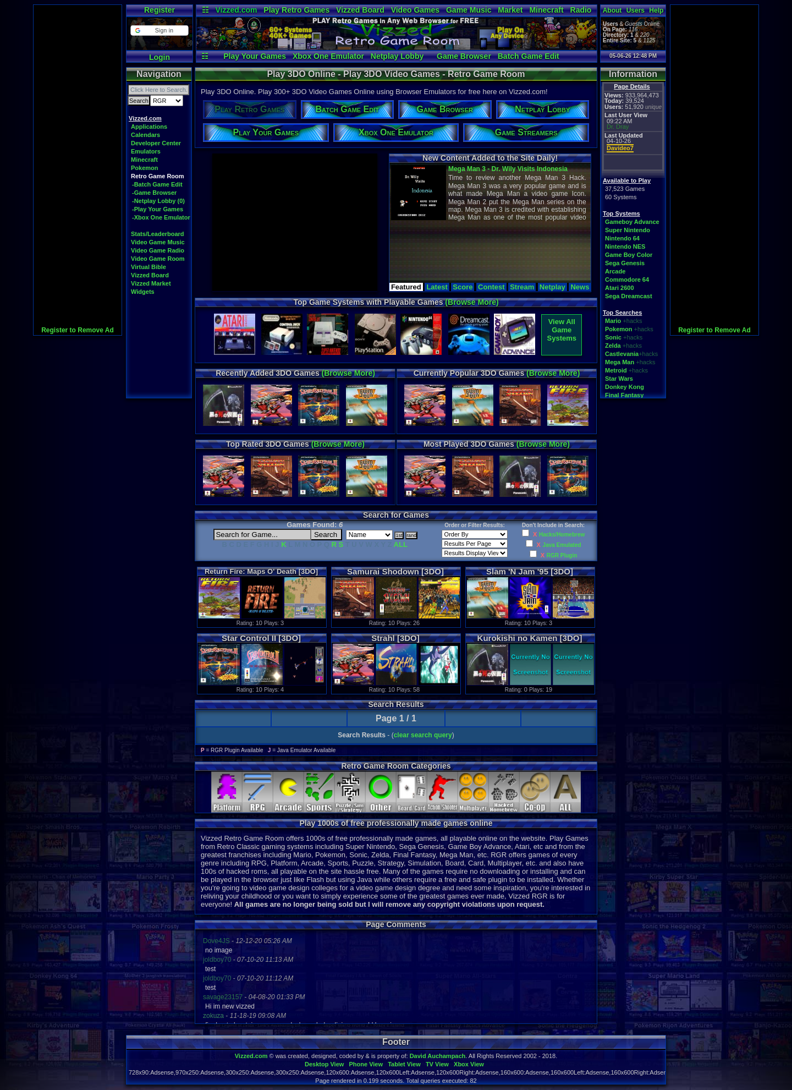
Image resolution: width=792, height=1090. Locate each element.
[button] (159, 30)
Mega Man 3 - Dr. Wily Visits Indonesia (508, 169)
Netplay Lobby (397, 56)
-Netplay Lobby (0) (158, 201)
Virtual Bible (148, 267)
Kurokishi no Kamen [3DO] (529, 638)
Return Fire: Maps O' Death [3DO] (261, 571)
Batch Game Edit (528, 56)
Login (159, 57)
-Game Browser (154, 192)
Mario (613, 320)
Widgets (143, 291)
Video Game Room (158, 258)
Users (635, 10)
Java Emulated (562, 545)
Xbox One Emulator (328, 56)
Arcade (615, 271)
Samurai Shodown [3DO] (395, 571)
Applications (149, 126)
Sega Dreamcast (628, 296)
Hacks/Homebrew (562, 535)
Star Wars (619, 378)
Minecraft (546, 10)
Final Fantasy (624, 395)
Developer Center (156, 143)
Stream (522, 287)
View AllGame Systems (561, 329)
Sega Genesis (625, 263)
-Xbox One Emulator (161, 217)
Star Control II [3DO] (261, 638)
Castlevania (622, 353)
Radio (581, 10)
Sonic (613, 337)
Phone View (366, 1064)
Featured (406, 287)
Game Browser (464, 56)
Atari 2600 (619, 287)
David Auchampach (438, 1056)
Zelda (613, 345)
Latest (436, 287)
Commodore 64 (627, 279)
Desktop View (324, 1064)
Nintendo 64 (622, 238)
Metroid (616, 370)
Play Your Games (254, 56)
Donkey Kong (624, 387)
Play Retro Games (296, 10)
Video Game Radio (157, 250)
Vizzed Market (151, 283)
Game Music (468, 10)
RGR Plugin (562, 555)
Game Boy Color (628, 254)
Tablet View (404, 1064)
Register (159, 10)
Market (510, 10)
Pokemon (144, 168)
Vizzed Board (360, 10)
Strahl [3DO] (395, 638)
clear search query (423, 735)
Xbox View (469, 1064)
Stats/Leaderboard (157, 234)
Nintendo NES (625, 246)
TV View (437, 1064)
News (579, 287)
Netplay (552, 287)
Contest (491, 287)
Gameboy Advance (632, 221)
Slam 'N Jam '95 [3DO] (529, 571)
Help (656, 10)
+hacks (632, 320)
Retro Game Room (157, 176)
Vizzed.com (236, 10)
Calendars (145, 135)
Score (462, 287)
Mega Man (619, 362)
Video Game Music (158, 242)
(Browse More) (471, 302)
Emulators (146, 151)
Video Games (415, 10)
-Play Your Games (157, 209)
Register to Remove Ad (77, 330)
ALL (401, 544)
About (612, 10)
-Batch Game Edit (157, 184)
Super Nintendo (627, 230)
